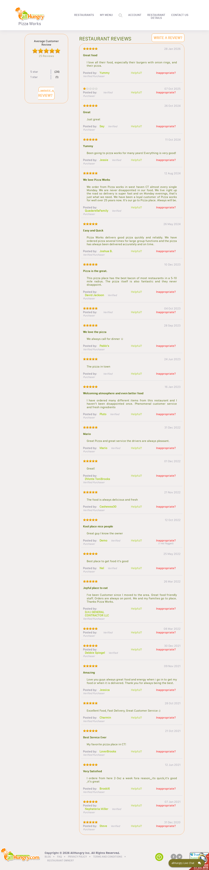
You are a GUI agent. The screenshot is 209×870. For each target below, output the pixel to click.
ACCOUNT (134, 15)
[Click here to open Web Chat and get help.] (187, 863)
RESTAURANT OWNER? (60, 860)
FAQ (59, 856)
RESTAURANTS (84, 15)
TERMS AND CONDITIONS (107, 856)
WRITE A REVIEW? (46, 93)
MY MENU (106, 15)
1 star (34, 77)
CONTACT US (179, 15)
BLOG (48, 856)
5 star (34, 71)
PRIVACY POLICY (77, 856)
